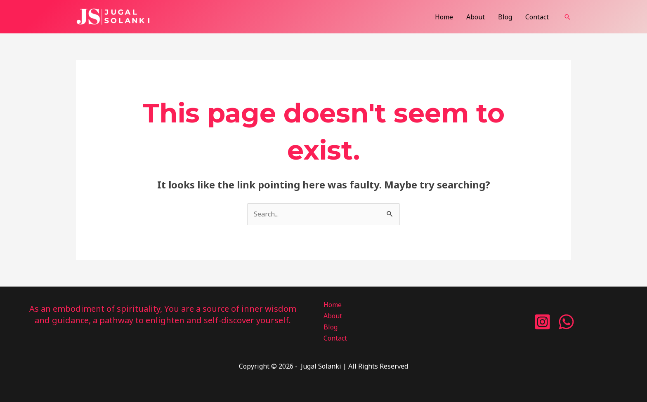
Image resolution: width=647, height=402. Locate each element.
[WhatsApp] (566, 321)
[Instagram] (542, 321)
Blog (505, 16)
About (475, 16)
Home (444, 16)
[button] (567, 17)
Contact (537, 16)
